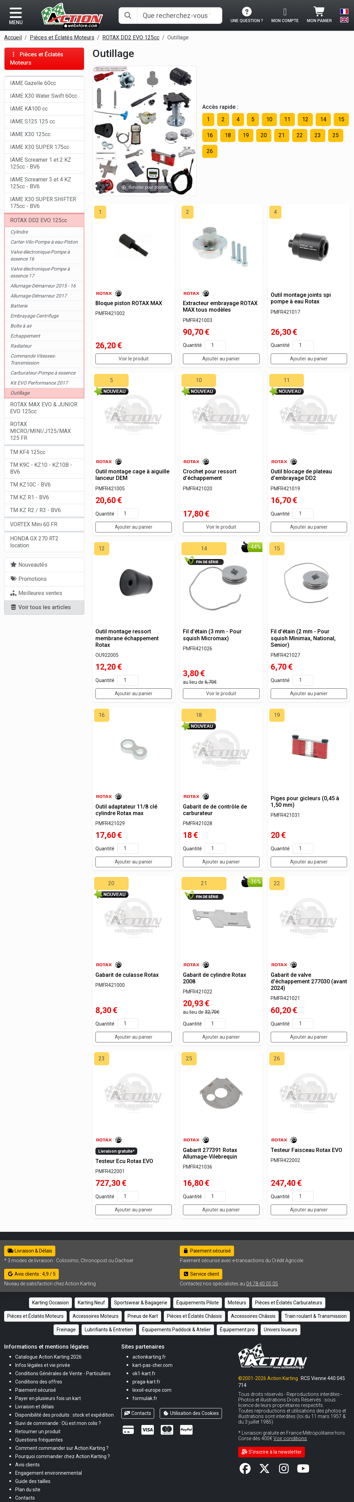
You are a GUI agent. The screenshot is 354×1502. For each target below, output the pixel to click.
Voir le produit (134, 358)
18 (228, 135)
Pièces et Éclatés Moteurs (62, 37)
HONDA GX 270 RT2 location (34, 542)
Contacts (137, 1413)
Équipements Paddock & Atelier (176, 1329)
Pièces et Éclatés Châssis (194, 1316)
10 (269, 119)
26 (210, 151)
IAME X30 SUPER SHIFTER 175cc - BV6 (43, 202)
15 (341, 119)
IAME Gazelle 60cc (33, 83)
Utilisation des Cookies (191, 1413)
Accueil (13, 37)
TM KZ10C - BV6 (30, 484)
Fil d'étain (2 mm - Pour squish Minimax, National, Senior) (303, 638)
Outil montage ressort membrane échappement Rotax (127, 638)
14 (323, 119)
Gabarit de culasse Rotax (127, 975)
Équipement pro (237, 1329)
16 (210, 135)
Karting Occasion (50, 1302)
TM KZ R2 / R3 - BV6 (35, 510)
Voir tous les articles (40, 607)
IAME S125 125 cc (32, 121)
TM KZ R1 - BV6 (29, 497)
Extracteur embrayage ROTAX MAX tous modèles (220, 306)
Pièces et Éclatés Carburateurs (288, 1302)
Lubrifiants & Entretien (109, 1329)
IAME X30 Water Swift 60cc (43, 96)
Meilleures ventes (36, 593)
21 (282, 135)
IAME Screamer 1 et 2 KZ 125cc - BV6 (40, 163)
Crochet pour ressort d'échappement (209, 474)
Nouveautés (28, 564)
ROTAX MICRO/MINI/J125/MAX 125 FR (40, 431)
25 (336, 135)
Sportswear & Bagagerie (140, 1302)
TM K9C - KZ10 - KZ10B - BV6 (41, 468)
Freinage (66, 1329)
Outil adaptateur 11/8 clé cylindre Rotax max (126, 809)
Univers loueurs (280, 1329)
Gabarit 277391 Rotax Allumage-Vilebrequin (210, 1153)
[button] (32, 1481)
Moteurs (237, 1302)
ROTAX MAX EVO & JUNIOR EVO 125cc (43, 408)
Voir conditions (290, 1438)
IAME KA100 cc (29, 108)
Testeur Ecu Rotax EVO (124, 1161)
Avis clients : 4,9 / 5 (31, 1274)
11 (287, 119)
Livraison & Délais (29, 1251)
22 (300, 135)
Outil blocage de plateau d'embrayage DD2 (301, 474)
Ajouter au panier (221, 358)
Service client (201, 1274)
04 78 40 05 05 (262, 1283)
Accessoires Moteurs (96, 1316)
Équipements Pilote (197, 1302)
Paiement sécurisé (207, 1251)
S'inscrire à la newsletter (271, 1452)
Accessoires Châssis (253, 1316)
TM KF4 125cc (27, 452)
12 (305, 119)
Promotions (28, 579)
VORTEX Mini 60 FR (33, 524)
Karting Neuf (91, 1302)
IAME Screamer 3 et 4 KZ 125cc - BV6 (40, 183)
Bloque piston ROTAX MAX (128, 303)
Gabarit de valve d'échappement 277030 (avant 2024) (309, 981)
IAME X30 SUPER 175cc (39, 147)
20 (264, 135)
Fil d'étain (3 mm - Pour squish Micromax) (212, 634)
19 (246, 135)
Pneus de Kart (143, 1316)
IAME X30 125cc (30, 134)
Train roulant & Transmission (316, 1316)
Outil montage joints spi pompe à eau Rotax (301, 298)
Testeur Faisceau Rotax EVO (306, 1150)
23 (318, 135)
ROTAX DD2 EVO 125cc (130, 37)
